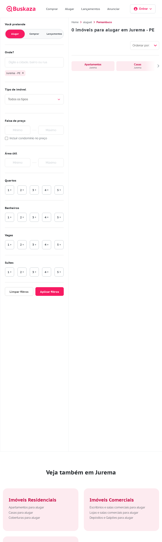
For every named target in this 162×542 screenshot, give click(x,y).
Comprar (52, 9)
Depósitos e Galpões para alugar (111, 517)
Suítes (9, 262)
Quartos (10, 180)
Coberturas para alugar (24, 517)
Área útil (11, 153)
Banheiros (12, 208)
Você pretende (15, 24)
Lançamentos (90, 9)
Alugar (69, 9)
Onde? (9, 52)
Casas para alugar (21, 512)
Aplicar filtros (49, 291)
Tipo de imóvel (15, 89)
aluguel (87, 22)
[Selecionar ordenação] (144, 45)
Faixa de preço (15, 120)
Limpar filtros (19, 291)
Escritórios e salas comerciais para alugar (117, 507)
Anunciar (113, 9)
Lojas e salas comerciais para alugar (114, 512)
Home (75, 22)
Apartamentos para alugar (26, 507)
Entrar (143, 9)
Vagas (9, 235)
